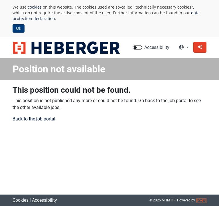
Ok (18, 28)
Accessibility (44, 200)
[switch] (137, 47)
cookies (35, 7)
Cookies (21, 200)
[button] (199, 47)
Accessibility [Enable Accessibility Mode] (156, 47)
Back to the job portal (34, 119)
